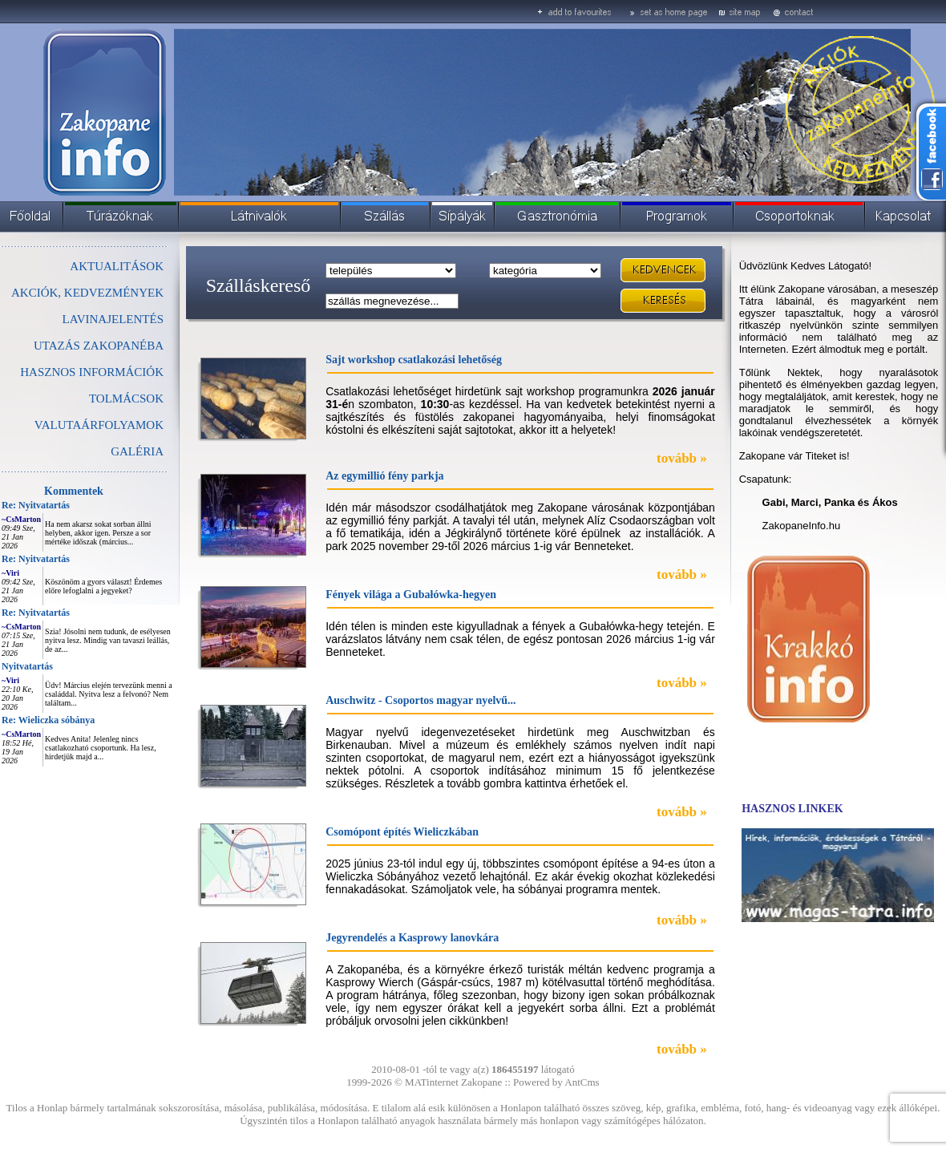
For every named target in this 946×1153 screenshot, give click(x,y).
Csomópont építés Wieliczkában (402, 832)
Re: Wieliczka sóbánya (48, 720)
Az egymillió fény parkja (384, 476)
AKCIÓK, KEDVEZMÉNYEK (87, 292)
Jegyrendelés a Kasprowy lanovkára (412, 938)
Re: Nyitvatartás (36, 505)
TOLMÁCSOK (126, 398)
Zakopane (481, 1082)
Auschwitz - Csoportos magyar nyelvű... (420, 700)
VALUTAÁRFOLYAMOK (99, 425)
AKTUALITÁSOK (117, 266)
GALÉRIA (137, 451)
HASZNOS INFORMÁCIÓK (92, 372)
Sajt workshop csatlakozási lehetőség (413, 360)
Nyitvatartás (27, 666)
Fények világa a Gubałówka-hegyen (410, 595)
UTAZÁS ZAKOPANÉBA (99, 345)
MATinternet (432, 1082)
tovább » (682, 458)
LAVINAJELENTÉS (113, 319)
